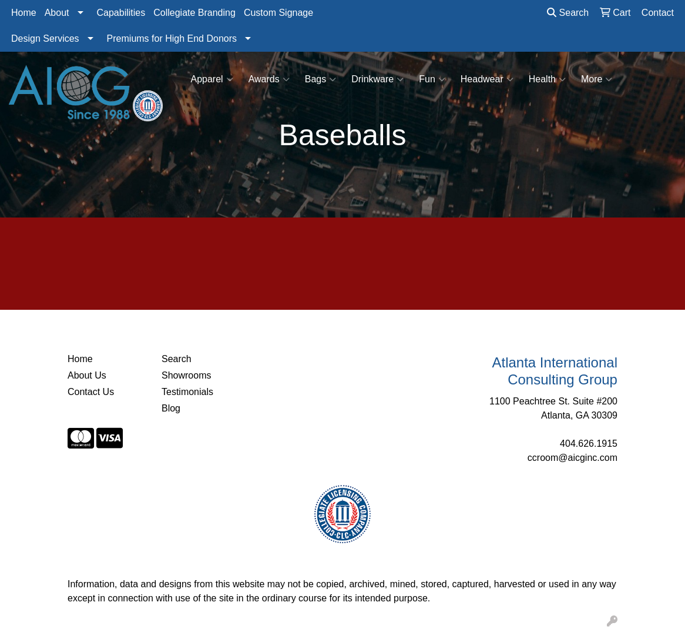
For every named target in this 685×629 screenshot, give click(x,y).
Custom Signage (278, 13)
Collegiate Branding (194, 13)
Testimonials (187, 392)
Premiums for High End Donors (172, 39)
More (596, 79)
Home (23, 13)
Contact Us (91, 392)
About (57, 13)
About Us (87, 375)
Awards (269, 79)
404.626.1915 (588, 444)
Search (568, 13)
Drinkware (377, 79)
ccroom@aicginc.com (572, 458)
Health (547, 79)
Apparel (212, 79)
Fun (432, 79)
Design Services (45, 39)
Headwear (487, 79)
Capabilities (121, 13)
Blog (171, 408)
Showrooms (186, 375)
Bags (320, 79)
